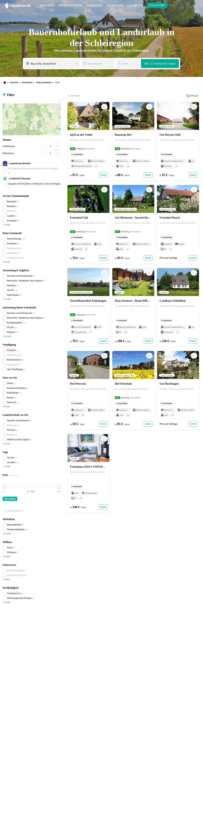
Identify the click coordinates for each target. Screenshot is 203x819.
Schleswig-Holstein (43, 82)
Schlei (57, 82)
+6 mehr (6, 406)
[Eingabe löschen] (77, 63)
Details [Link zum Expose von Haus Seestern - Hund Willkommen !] (148, 341)
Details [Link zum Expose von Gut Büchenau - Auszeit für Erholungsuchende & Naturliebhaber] (148, 258)
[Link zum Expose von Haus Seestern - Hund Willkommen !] (133, 307)
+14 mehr (7, 299)
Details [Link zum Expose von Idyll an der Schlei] (103, 175)
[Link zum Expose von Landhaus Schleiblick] (178, 307)
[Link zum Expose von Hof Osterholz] (133, 390)
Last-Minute (135, 5)
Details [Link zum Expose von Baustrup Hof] (148, 175)
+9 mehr (6, 262)
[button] (104, 107)
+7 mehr (6, 225)
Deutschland (27, 82)
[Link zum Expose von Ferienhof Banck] (178, 224)
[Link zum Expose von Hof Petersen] (88, 390)
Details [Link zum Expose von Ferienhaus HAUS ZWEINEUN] (103, 507)
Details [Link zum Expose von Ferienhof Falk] (103, 258)
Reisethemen (94, 5)
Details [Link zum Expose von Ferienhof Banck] (193, 258)
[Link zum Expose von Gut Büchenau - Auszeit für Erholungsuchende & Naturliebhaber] (133, 224)
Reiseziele (47, 5)
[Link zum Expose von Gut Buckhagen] (178, 390)
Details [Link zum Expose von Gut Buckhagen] (193, 424)
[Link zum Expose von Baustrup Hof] (133, 141)
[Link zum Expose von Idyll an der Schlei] (88, 141)
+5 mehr (6, 579)
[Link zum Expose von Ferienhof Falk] (88, 224)
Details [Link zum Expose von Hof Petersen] (103, 424)
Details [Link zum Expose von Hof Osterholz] (148, 424)
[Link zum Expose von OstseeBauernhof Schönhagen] (88, 307)
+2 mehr (6, 443)
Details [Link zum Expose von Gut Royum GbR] (193, 175)
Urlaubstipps (115, 5)
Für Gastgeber (157, 5)
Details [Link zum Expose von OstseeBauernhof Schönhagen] (103, 341)
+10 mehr (7, 533)
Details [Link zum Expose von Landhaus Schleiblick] (193, 341)
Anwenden (10, 498)
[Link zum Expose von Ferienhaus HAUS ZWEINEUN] (88, 473)
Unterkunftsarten (70, 5)
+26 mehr (7, 336)
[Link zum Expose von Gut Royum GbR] (178, 141)
